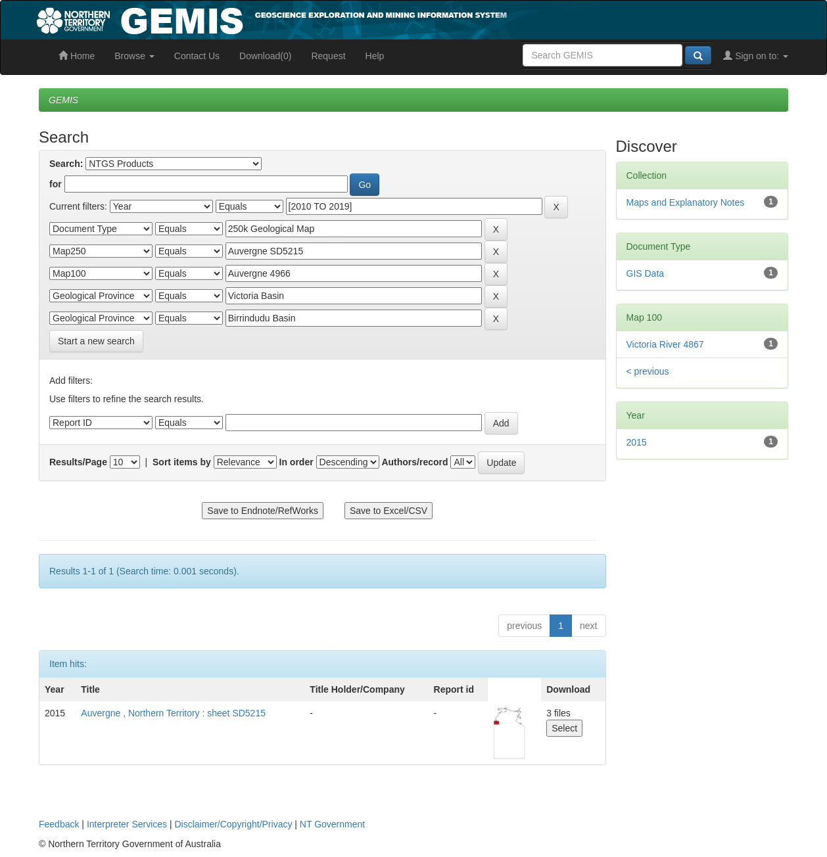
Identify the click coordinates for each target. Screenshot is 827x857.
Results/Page (78, 462)
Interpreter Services (127, 824)
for (55, 184)
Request (328, 56)
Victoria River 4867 (665, 344)
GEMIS (63, 100)
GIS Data (645, 273)
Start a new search (96, 341)
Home (77, 56)
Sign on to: (755, 56)
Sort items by (182, 462)
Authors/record (414, 462)
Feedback (59, 824)
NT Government (332, 824)
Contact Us (197, 56)
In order (296, 462)
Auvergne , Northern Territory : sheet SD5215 (173, 713)
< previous (647, 371)
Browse (134, 56)
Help (375, 56)
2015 (636, 442)
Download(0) (265, 56)
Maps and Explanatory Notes (685, 202)
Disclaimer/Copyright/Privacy (234, 824)
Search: (66, 163)
